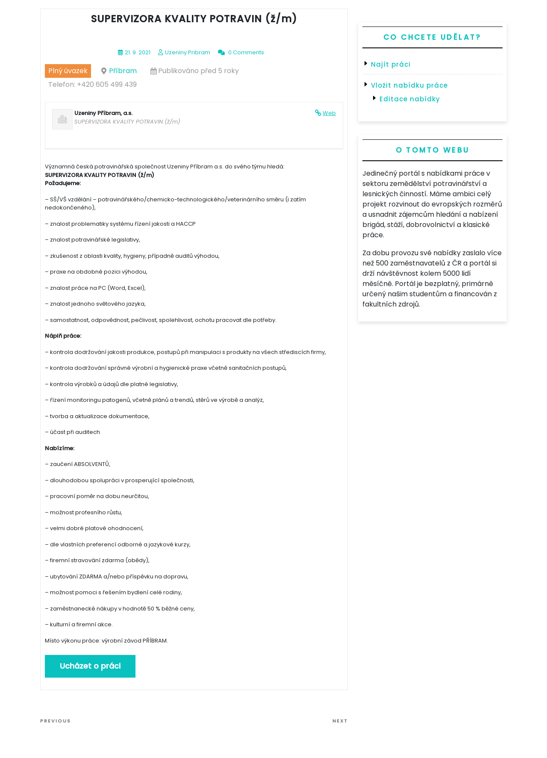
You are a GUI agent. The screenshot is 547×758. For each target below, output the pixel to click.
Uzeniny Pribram (187, 52)
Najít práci (391, 64)
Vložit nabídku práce (409, 85)
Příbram (123, 71)
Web (329, 113)
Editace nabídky (409, 98)
